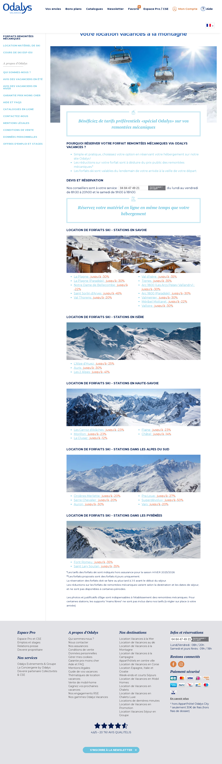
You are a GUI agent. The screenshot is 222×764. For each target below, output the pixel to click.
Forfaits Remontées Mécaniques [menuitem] (18, 37)
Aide (207, 9)
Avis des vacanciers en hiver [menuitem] (20, 87)
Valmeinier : (160, 297)
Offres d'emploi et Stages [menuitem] (23, 143)
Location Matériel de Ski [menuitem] (21, 45)
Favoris (134, 8)
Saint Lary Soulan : (97, 566)
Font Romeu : (93, 562)
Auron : (89, 504)
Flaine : (156, 430)
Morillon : (90, 434)
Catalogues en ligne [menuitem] (18, 109)
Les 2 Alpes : (92, 372)
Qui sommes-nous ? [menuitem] (17, 72)
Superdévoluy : (162, 500)
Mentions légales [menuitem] (16, 123)
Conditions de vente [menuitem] (18, 129)
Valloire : (157, 305)
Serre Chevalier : (95, 500)
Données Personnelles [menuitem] (20, 136)
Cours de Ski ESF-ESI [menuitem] (17, 52)
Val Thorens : (93, 297)
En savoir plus (179, 698)
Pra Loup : (159, 496)
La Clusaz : (90, 438)
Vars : (155, 504)
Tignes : (157, 281)
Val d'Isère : (159, 276)
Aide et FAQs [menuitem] (12, 102)
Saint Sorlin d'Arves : (98, 293)
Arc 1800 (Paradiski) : (166, 293)
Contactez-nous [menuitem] (15, 116)
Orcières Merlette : (97, 496)
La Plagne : (91, 276)
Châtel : (156, 434)
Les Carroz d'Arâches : (99, 430)
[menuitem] (38, 639)
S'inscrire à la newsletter (111, 750)
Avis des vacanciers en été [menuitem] (23, 79)
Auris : (88, 368)
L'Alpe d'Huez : (94, 363)
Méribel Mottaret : (164, 301)
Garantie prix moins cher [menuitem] (21, 95)
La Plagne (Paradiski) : (99, 281)
